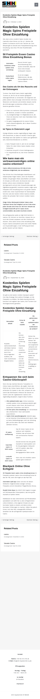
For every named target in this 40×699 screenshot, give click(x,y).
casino (6, 251)
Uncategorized (8, 253)
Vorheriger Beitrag (7, 236)
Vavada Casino (9, 260)
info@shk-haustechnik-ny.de (22, 661)
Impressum (20, 684)
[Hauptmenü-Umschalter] (36, 5)
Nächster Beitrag (33, 236)
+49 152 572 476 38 (23, 659)
